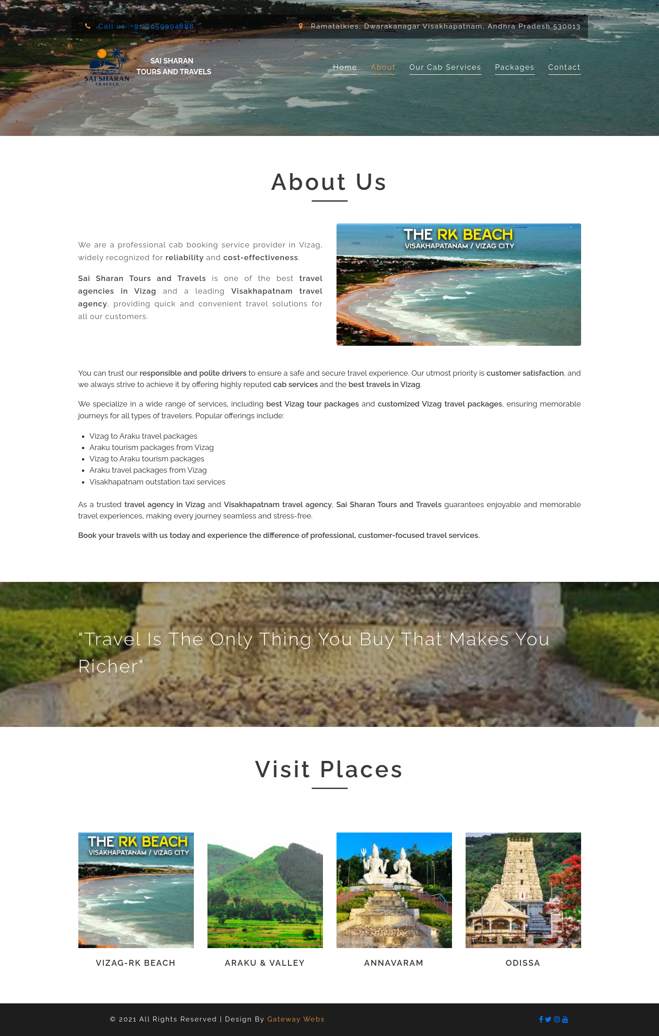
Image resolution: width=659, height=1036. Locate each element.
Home (345, 67)
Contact (564, 67)
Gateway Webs (296, 1019)
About (383, 67)
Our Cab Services (445, 67)
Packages (515, 67)
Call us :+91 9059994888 (145, 26)
